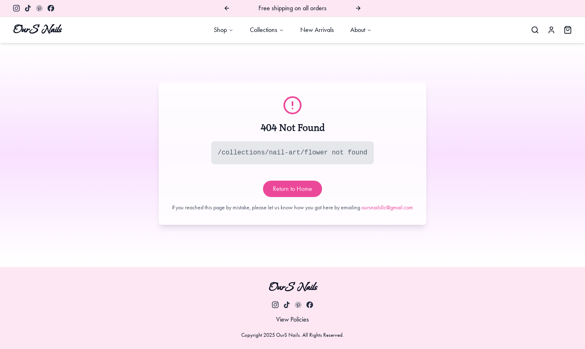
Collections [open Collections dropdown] (267, 30)
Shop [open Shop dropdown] (223, 30)
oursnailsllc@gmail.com (387, 207)
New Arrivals (317, 30)
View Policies (292, 319)
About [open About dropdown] (361, 30)
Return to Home (292, 189)
